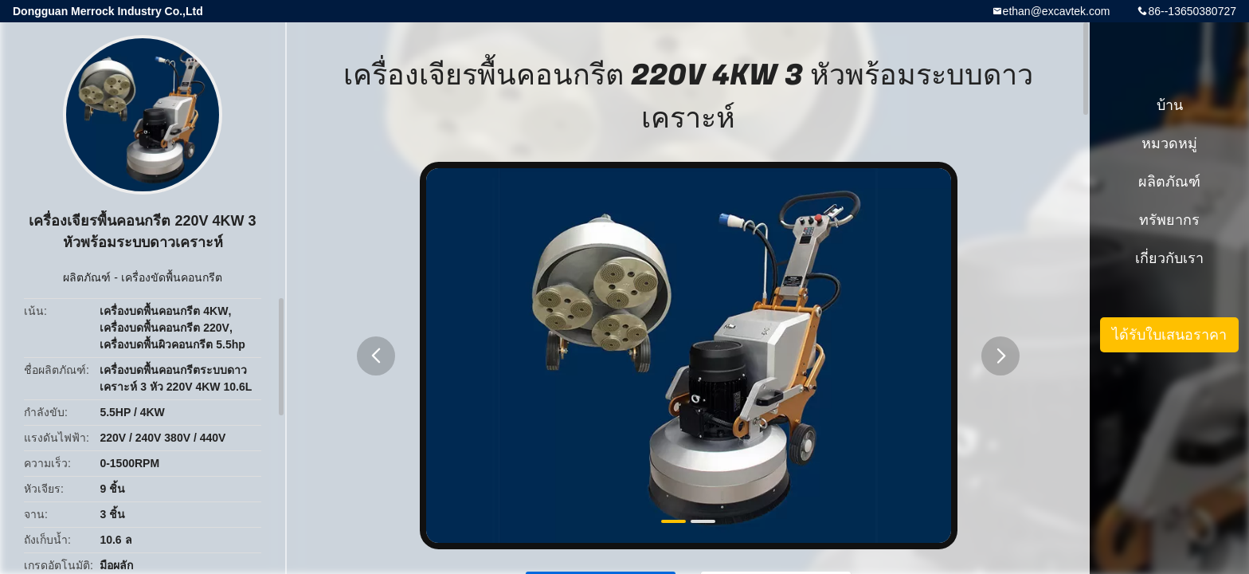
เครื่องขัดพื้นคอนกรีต (171, 277)
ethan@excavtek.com (1056, 11)
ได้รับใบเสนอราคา (1169, 335)
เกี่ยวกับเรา (1169, 258)
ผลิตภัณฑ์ (87, 277)
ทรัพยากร (1169, 220)
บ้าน (1170, 105)
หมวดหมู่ (1169, 143)
